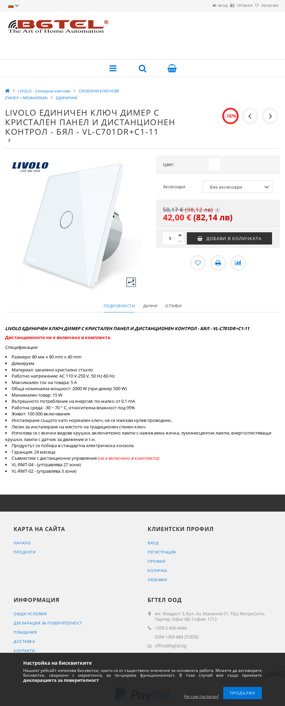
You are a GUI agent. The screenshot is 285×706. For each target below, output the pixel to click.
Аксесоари (174, 186)
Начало (22, 542)
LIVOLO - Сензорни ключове (44, 90)
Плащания (25, 632)
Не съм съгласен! (201, 696)
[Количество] (170, 238)
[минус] (180, 241)
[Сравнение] (238, 263)
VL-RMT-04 (22, 464)
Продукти (24, 552)
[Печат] (218, 263)
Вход (203, 5)
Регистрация (162, 552)
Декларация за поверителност (48, 623)
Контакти (24, 650)
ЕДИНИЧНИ (66, 97)
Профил (233, 5)
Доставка (24, 641)
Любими (266, 5)
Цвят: (168, 164)
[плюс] (180, 235)
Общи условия (30, 613)
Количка (157, 570)
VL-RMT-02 (22, 471)
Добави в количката (233, 238)
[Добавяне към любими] (198, 263)
